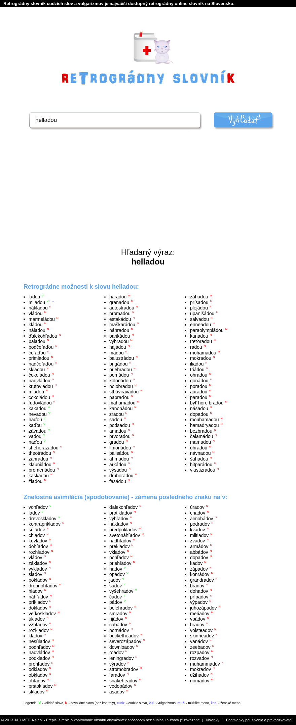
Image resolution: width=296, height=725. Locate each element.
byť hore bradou (206, 402)
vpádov (197, 619)
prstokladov (41, 686)
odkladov (38, 669)
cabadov (118, 624)
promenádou (42, 470)
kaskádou (39, 475)
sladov (35, 574)
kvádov (197, 529)
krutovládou (41, 386)
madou (116, 352)
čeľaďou (37, 352)
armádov (199, 546)
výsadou (118, 470)
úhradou (198, 447)
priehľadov (120, 563)
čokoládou (39, 375)
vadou (35, 436)
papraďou (119, 397)
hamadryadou (204, 425)
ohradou (198, 375)
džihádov (199, 675)
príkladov (38, 602)
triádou (197, 369)
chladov (37, 535)
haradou (117, 296)
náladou (37, 330)
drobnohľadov (43, 585)
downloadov (122, 646)
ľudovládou (40, 402)
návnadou (200, 453)
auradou (198, 391)
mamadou (200, 442)
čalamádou (201, 436)
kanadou (199, 335)
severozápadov (125, 641)
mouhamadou (204, 419)
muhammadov (205, 663)
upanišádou (202, 313)
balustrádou (121, 358)
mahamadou (122, 402)
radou (196, 347)
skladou (37, 369)
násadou (199, 408)
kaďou (35, 425)
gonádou (199, 380)
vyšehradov (121, 591)
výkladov (38, 568)
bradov (197, 585)
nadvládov (39, 652)
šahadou (199, 459)
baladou (37, 341)
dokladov (38, 608)
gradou (116, 442)
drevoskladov (43, 518)
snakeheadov (123, 680)
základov (38, 563)
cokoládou (39, 397)
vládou (35, 313)
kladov (35, 635)
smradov (118, 613)
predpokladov (123, 529)
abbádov (199, 551)
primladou (39, 358)
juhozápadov (203, 608)
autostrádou (121, 307)
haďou (35, 419)
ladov (34, 513)
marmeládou (42, 319)
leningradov (121, 658)
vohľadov (38, 507)
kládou (35, 324)
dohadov (199, 591)
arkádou (117, 464)
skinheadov (202, 635)
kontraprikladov (45, 524)
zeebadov (200, 646)
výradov (117, 663)
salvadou (199, 319)
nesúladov (39, 641)
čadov (115, 596)
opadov (117, 574)
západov (199, 568)
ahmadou (119, 459)
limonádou (120, 447)
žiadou (35, 481)
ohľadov (37, 680)
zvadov (197, 540)
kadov (196, 563)
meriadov (200, 613)
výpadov (199, 602)
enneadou (200, 324)
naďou (35, 442)
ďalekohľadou (43, 335)
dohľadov (38, 546)
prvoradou (120, 436)
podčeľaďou (41, 347)
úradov (197, 507)
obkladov (38, 675)
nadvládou (39, 380)
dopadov (199, 557)
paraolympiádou (207, 330)
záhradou (38, 459)
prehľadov (39, 663)
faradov (117, 675)
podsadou (119, 425)
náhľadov (38, 596)
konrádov (200, 574)
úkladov (37, 619)
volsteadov (201, 630)
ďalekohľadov (123, 507)
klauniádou (40, 464)
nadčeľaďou (41, 364)
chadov (197, 513)
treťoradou (201, 341)
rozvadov (199, 658)
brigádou (118, 364)
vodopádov (121, 686)
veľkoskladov (42, 613)
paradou (198, 397)
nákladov (118, 524)
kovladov (38, 540)
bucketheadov (124, 635)
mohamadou (203, 352)
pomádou (119, 375)
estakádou (120, 319)
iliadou (197, 364)
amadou (117, 430)
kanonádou (121, 408)
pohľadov (119, 557)
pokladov (38, 580)
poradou (198, 386)
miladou (37, 302)
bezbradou (201, 430)
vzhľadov (38, 624)
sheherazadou (44, 447)
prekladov (119, 546)
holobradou (121, 386)
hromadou (120, 313)
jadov (114, 580)
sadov (115, 585)
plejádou (199, 307)
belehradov (121, 608)
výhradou (119, 341)
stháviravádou (124, 391)
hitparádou (201, 464)
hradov (197, 624)
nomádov (200, 680)
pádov (115, 602)
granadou (119, 302)
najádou (117, 347)
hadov (115, 568)
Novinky (212, 720)
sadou (115, 419)
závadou (37, 430)
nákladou (38, 307)
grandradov (202, 580)
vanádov (199, 641)
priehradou (120, 369)
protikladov (120, 513)
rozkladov (39, 630)
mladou (36, 391)
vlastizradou (202, 470)
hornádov (119, 630)
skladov (36, 691)
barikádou (119, 335)
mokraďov (200, 669)
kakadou (37, 408)
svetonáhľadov (124, 535)
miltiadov (199, 535)
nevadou (38, 414)
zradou (116, 414)
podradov (200, 524)
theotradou (40, 453)
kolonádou (120, 380)
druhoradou (121, 475)
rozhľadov (39, 551)
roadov (116, 652)
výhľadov (118, 518)
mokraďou (200, 358)
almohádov (201, 518)
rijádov (116, 619)
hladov (35, 591)
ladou (34, 296)
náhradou (119, 330)
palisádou (119, 453)
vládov (35, 557)
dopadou (199, 414)
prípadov (199, 596)
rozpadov (200, 652)
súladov (37, 529)
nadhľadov (120, 540)
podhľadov (40, 646)
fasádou (117, 481)
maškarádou (122, 324)
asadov (116, 691)
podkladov (39, 658)
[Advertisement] (148, 197)
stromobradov (123, 669)
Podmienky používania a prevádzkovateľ (259, 720)
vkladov (117, 551)
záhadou (199, 296)
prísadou (199, 302)
